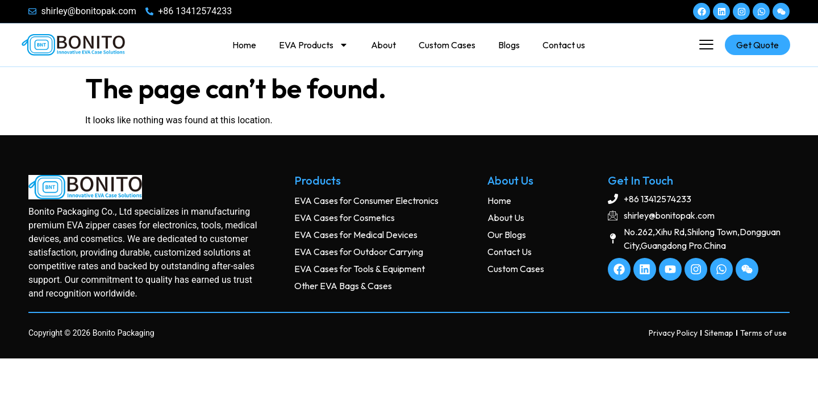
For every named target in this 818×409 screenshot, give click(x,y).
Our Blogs (506, 234)
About (383, 45)
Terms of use (763, 333)
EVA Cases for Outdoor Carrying (358, 251)
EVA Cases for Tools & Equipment (359, 268)
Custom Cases (447, 45)
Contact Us (509, 251)
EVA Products (313, 45)
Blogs (509, 45)
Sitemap (718, 333)
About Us (505, 217)
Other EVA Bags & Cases (343, 285)
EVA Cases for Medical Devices (356, 234)
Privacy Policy (673, 333)
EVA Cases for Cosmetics (344, 217)
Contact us (563, 45)
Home (244, 45)
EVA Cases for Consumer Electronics (366, 200)
